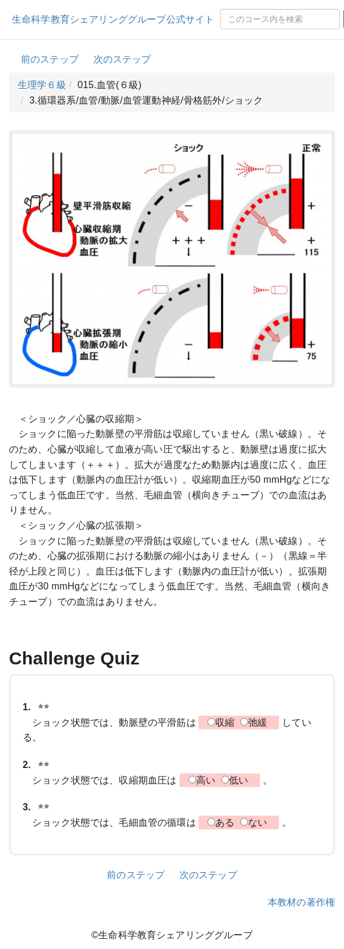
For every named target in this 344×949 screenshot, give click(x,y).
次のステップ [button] (122, 59)
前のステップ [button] (50, 59)
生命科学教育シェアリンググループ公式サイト (113, 19)
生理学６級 (42, 85)
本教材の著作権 (301, 902)
